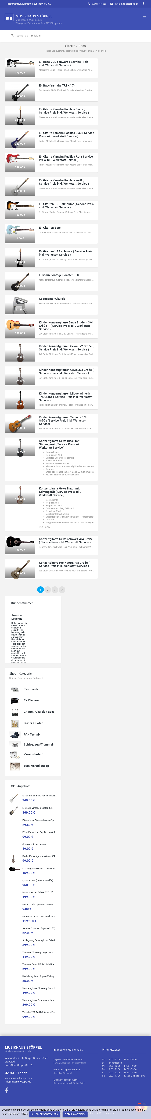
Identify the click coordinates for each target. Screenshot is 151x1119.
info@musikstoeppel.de (126, 3)
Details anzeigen (75, 1114)
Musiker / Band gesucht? (75, 1081)
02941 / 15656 (99, 3)
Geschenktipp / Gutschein (75, 1071)
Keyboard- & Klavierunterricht (75, 1061)
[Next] (62, 589)
